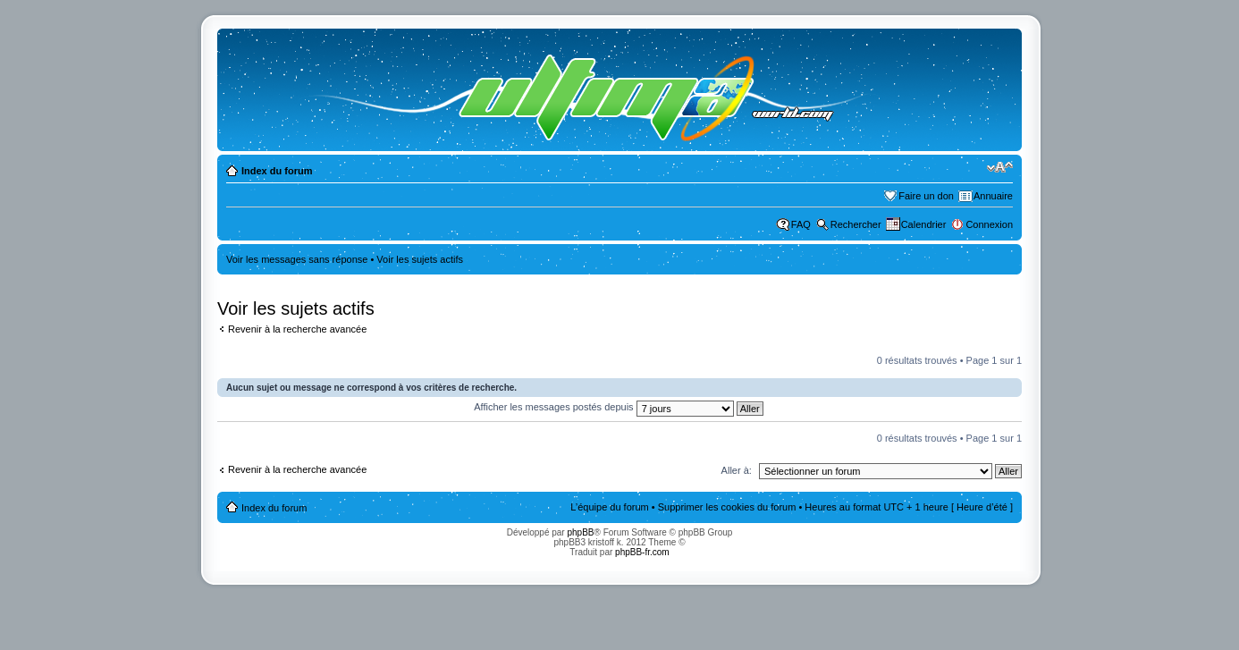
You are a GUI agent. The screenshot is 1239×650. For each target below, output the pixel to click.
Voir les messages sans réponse (296, 259)
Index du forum (276, 170)
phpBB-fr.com (642, 552)
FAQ (801, 224)
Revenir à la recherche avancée (297, 329)
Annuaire (993, 195)
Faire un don (926, 195)
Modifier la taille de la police (1000, 167)
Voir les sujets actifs (419, 259)
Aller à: (736, 470)
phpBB (580, 532)
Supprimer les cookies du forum (727, 507)
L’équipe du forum (609, 507)
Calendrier (924, 224)
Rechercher (855, 224)
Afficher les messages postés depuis (618, 406)
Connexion (989, 224)
